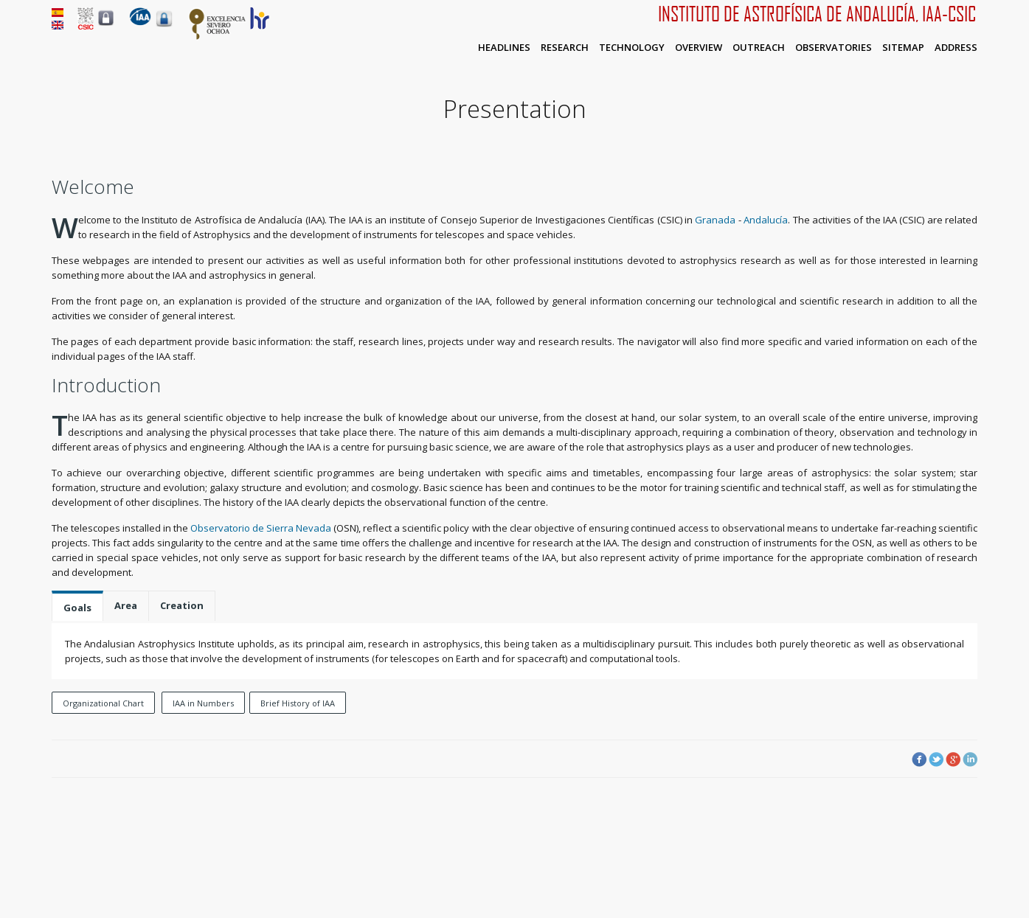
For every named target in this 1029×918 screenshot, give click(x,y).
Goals (77, 607)
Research (565, 47)
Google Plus (953, 759)
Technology (632, 47)
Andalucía (766, 219)
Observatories (833, 47)
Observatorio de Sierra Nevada (260, 528)
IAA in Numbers (203, 703)
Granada (715, 219)
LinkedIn (970, 759)
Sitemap (903, 47)
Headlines (504, 47)
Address (956, 47)
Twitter (936, 759)
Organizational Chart (103, 703)
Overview (698, 47)
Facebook (919, 759)
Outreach (758, 47)
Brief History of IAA (297, 703)
